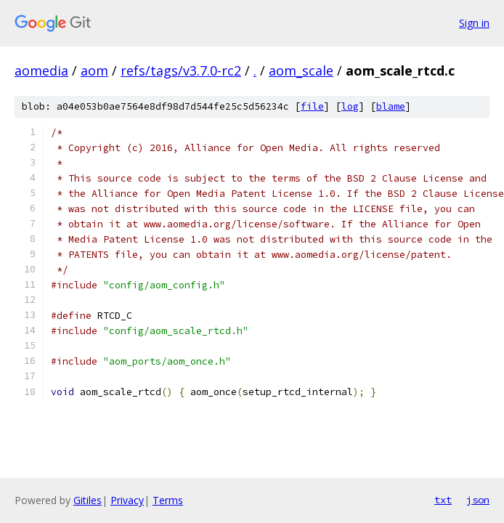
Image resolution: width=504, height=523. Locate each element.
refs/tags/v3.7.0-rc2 (181, 70)
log (350, 106)
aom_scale (301, 70)
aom (94, 70)
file (312, 106)
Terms (168, 500)
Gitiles (87, 500)
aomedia (41, 70)
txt (443, 499)
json (477, 499)
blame (390, 106)
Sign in (474, 23)
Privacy (127, 500)
